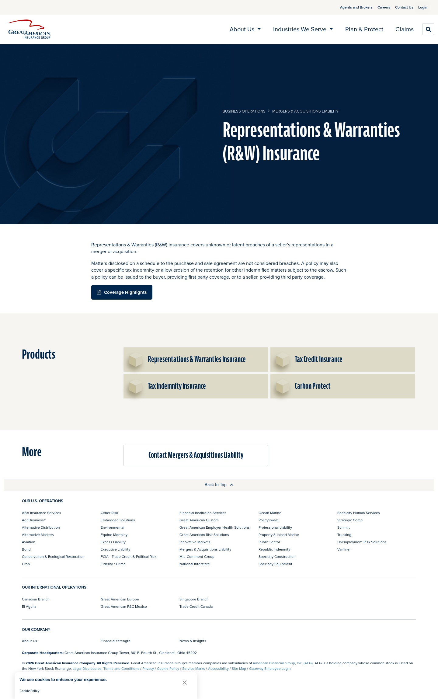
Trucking (344, 534)
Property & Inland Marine (279, 534)
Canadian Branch (36, 599)
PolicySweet (269, 520)
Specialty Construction (277, 556)
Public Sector (269, 541)
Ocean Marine (270, 512)
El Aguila (29, 606)
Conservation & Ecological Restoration (53, 556)
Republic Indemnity (274, 549)
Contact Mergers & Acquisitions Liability (195, 455)
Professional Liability (275, 527)
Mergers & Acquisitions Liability (305, 111)
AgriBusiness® (34, 520)
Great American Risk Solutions (204, 534)
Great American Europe (120, 599)
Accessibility (218, 668)
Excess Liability (113, 541)
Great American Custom (199, 520)
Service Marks (193, 668)
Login (420, 7)
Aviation (28, 541)
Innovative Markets (194, 541)
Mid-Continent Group (196, 556)
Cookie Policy (168, 668)
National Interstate (194, 563)
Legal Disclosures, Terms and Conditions (106, 668)
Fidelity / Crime (113, 563)
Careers (376, 7)
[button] (185, 682)
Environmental (112, 527)
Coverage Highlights (125, 292)
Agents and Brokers (349, 7)
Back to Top (219, 485)
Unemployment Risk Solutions (362, 541)
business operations (244, 111)
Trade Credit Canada (196, 606)
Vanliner (344, 549)
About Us (29, 640)
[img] (29, 29)
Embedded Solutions (118, 520)
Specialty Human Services (358, 512)
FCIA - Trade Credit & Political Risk (128, 556)
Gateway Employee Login (270, 668)
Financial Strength (115, 640)
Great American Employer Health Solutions (214, 527)
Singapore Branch (194, 599)
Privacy (148, 668)
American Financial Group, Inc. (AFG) (283, 663)
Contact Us (397, 7)
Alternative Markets (38, 534)
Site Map (239, 668)
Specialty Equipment (275, 563)
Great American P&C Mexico (124, 606)
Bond (26, 549)
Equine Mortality (114, 534)
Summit (343, 527)
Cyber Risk (109, 512)
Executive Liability (115, 549)
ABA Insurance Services (41, 512)
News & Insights (192, 640)
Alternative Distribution (41, 527)
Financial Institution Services (203, 512)
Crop (26, 563)
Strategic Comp (350, 520)
